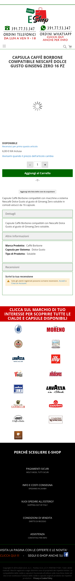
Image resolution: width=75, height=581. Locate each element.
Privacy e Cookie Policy (42, 578)
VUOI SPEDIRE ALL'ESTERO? (37, 499)
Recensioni (12, 267)
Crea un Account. (19, 283)
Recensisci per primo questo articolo (20, 146)
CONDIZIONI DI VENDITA (37, 516)
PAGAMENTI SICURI (37, 467)
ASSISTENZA (37, 532)
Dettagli (10, 213)
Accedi (62, 281)
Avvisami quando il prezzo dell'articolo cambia (27, 156)
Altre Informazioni (17, 236)
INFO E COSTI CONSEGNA (37, 483)
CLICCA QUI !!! (10, 555)
